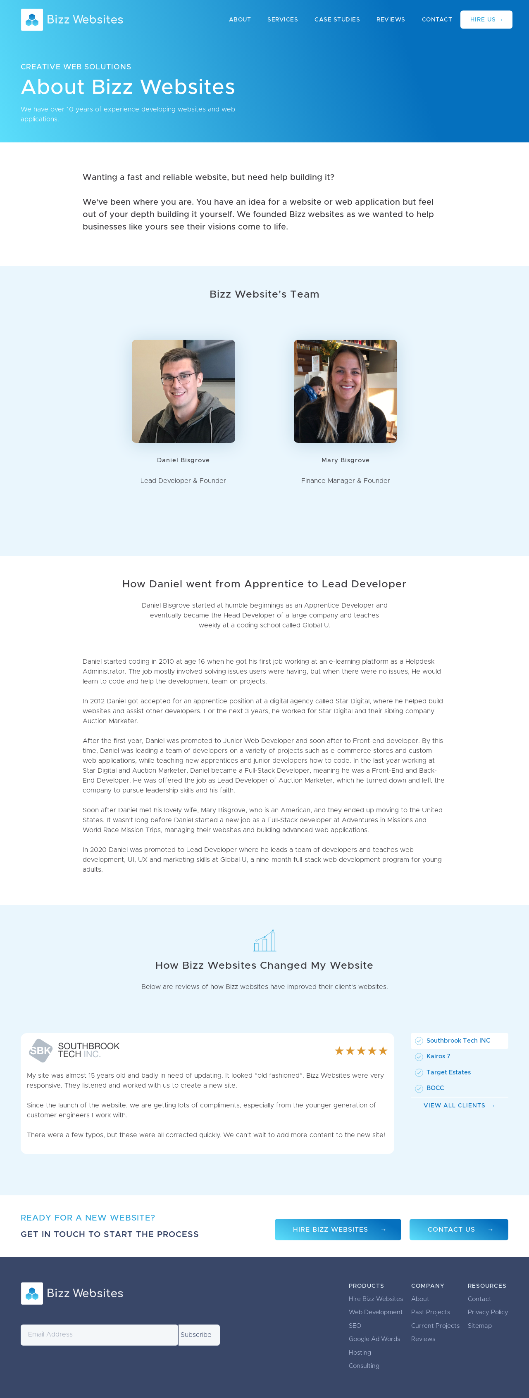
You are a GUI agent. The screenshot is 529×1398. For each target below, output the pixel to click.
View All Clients (455, 1106)
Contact (437, 20)
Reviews (390, 20)
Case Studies (337, 20)
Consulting (364, 1366)
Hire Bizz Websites (330, 1229)
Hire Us (483, 20)
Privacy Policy (488, 1312)
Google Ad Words (374, 1339)
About (240, 20)
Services (282, 20)
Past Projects (430, 1312)
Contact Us (451, 1229)
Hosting (360, 1353)
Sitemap (480, 1326)
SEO (355, 1326)
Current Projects (435, 1326)
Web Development (376, 1312)
